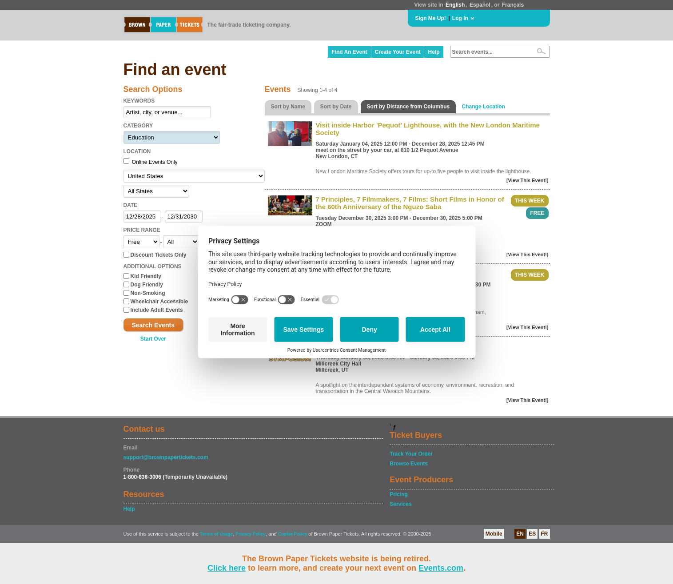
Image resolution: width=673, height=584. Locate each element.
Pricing (399, 494)
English (455, 5)
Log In (460, 18)
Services (400, 504)
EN (520, 534)
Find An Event (349, 52)
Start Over (153, 339)
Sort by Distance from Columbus (408, 106)
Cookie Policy (292, 534)
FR (544, 534)
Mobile (494, 534)
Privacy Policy (250, 534)
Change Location (483, 106)
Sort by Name (288, 106)
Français (513, 5)
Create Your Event (398, 52)
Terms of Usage (216, 534)
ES (532, 534)
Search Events (153, 325)
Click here (226, 568)
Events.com (440, 568)
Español (480, 5)
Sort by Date (336, 106)
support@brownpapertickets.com (165, 457)
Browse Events (409, 464)
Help (433, 52)
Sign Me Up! (430, 18)
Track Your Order (411, 454)
